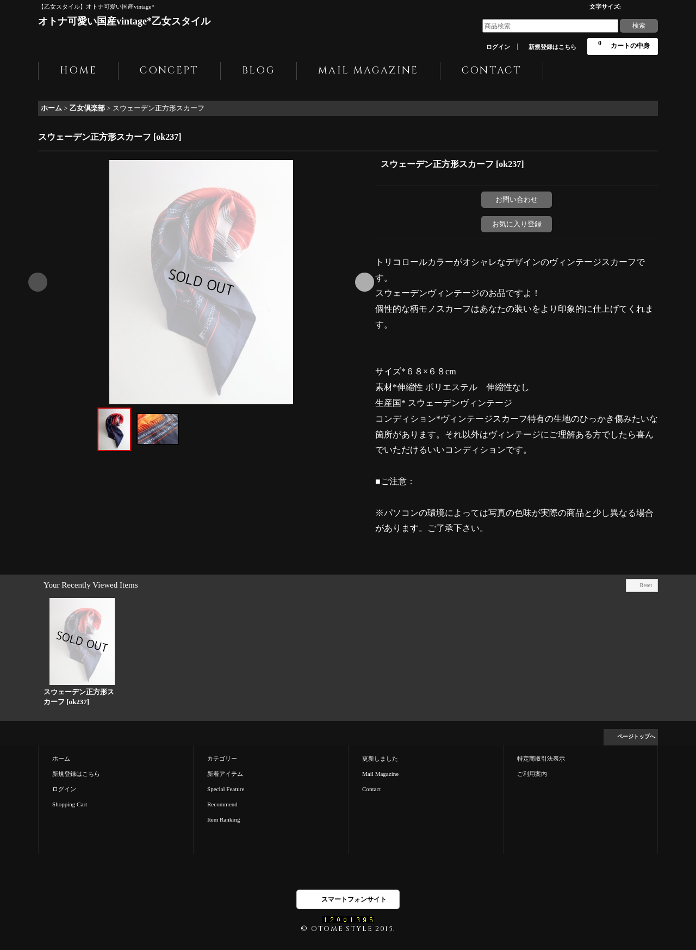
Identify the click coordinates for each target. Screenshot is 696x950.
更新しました (380, 758)
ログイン (498, 47)
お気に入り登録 (517, 224)
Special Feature (225, 789)
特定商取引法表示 (541, 758)
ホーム (61, 758)
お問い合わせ (516, 199)
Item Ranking (223, 819)
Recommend (222, 804)
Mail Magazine (380, 773)
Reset (646, 585)
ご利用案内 (532, 773)
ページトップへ (636, 736)
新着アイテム (225, 773)
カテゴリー (222, 758)
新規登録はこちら (552, 47)
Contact (371, 789)
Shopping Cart (69, 804)
